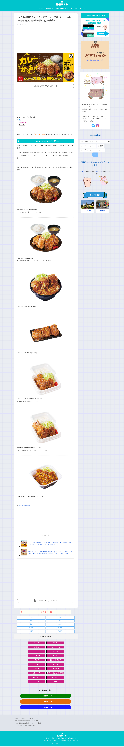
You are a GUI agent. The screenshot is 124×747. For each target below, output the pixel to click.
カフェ (55, 656)
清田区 (31, 631)
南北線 (45, 697)
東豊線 (45, 708)
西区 (60, 621)
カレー (37, 669)
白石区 (60, 624)
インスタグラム (80, 8)
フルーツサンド (55, 678)
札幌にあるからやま (24, 505)
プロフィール (47, 742)
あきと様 (98, 171)
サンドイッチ (37, 678)
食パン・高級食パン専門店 (55, 674)
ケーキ (55, 643)
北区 (60, 617)
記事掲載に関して (66, 742)
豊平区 (60, 628)
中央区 (31, 617)
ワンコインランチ (55, 660)
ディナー (37, 665)
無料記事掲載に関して (62, 8)
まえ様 (82, 171)
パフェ (37, 652)
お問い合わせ (49, 8)
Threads (22, 125)
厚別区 (31, 628)
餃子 (55, 682)
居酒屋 (103, 146)
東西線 (45, 703)
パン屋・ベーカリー (37, 674)
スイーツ (37, 643)
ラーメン (55, 665)
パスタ (37, 682)
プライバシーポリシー (79, 742)
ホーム (41, 8)
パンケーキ (36, 656)
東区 (31, 621)
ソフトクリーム (55, 647)
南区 (31, 624)
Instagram (22, 122)
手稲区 (60, 631)
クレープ (55, 652)
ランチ (37, 660)
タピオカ (37, 647)
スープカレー (55, 669)
